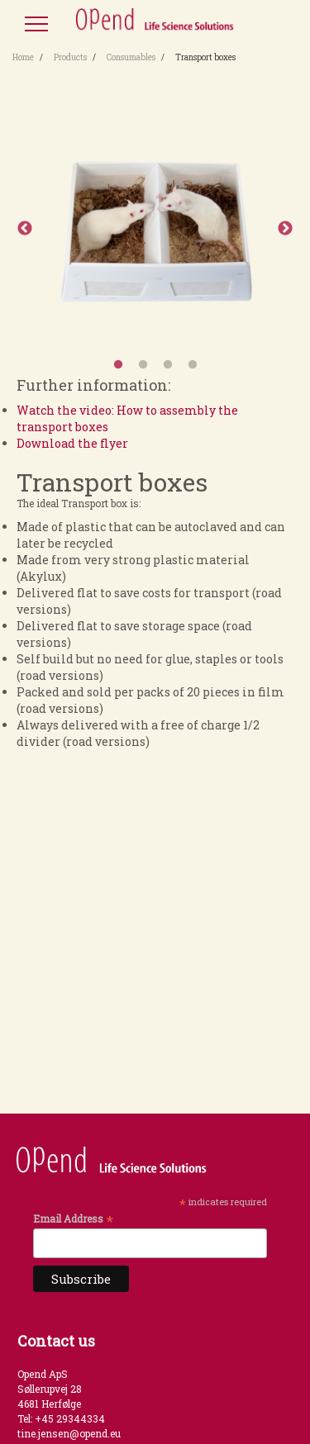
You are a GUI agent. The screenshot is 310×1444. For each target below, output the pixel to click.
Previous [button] (25, 229)
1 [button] (118, 365)
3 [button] (168, 365)
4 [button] (192, 365)
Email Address (73, 1218)
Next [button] (285, 229)
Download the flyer (72, 443)
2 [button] (143, 365)
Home (23, 57)
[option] (155, 229)
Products (70, 57)
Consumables (131, 57)
